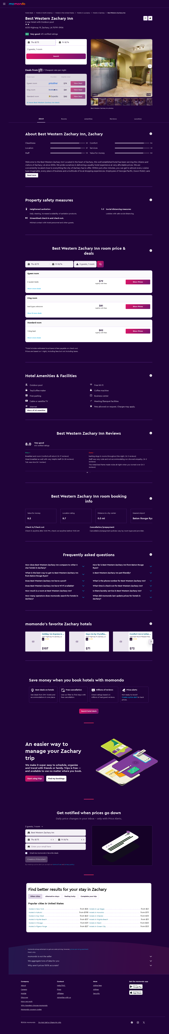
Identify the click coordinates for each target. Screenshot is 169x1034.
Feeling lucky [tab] (70, 896)
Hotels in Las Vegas (96, 909)
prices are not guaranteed (79, 949)
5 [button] (62, 72)
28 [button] (74, 90)
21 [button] (74, 84)
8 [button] (80, 72)
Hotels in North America (44, 13)
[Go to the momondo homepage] (17, 3)
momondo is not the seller (90, 956)
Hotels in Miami (95, 923)
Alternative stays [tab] (52, 896)
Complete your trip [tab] (89, 896)
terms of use (57, 864)
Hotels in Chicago (36, 923)
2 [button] (44, 72)
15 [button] (80, 78)
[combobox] (58, 832)
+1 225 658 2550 (32, 31)
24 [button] (50, 90)
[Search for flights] (4, 11)
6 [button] (68, 72)
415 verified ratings (49, 34)
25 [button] (56, 90)
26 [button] (62, 90)
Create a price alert (129, 697)
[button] (4, 4)
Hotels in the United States (64, 13)
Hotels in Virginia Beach (98, 919)
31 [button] (50, 96)
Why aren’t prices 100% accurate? (90, 965)
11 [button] (56, 78)
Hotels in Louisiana (83, 13)
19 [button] (62, 84)
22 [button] (80, 84)
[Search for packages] (4, 27)
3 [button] (50, 72)
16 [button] (44, 84)
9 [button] (44, 78)
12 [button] (62, 78)
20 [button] (68, 84)
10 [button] (50, 78)
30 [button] (44, 96)
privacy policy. (69, 864)
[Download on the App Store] (136, 992)
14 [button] (74, 78)
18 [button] (56, 84)
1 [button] (80, 66)
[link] (89, 711)
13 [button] (68, 78)
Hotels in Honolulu (96, 912)
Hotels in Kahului (35, 912)
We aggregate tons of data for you (90, 960)
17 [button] (50, 84)
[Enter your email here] (58, 846)
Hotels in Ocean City (97, 926)
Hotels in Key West (36, 916)
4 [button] (56, 72)
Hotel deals (29, 13)
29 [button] (80, 90)
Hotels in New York (36, 909)
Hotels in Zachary (99, 13)
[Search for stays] (4, 16)
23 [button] (44, 90)
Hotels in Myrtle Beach (38, 919)
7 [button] (74, 72)
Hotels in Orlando (96, 916)
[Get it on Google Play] (136, 986)
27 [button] (68, 90)
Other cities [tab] (35, 896)
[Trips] (4, 34)
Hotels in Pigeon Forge (38, 926)
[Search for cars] (4, 21)
